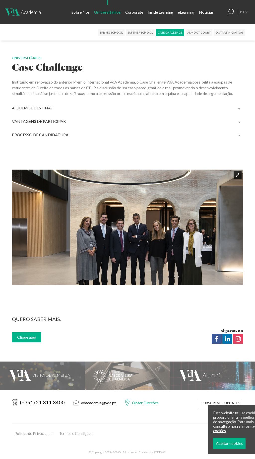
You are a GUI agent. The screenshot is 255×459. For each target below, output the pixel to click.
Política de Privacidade (33, 433)
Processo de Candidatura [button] (40, 134)
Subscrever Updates (220, 403)
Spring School (111, 32)
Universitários (107, 12)
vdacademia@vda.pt (98, 402)
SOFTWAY (159, 452)
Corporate (134, 12)
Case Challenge (170, 32)
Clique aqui (26, 337)
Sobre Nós (80, 12)
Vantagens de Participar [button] (39, 121)
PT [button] (244, 12)
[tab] (127, 108)
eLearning (186, 12)
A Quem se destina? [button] (32, 107)
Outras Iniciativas (229, 32)
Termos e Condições (75, 433)
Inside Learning (160, 12)
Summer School (140, 32)
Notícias (206, 12)
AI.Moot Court (199, 32)
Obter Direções (145, 402)
